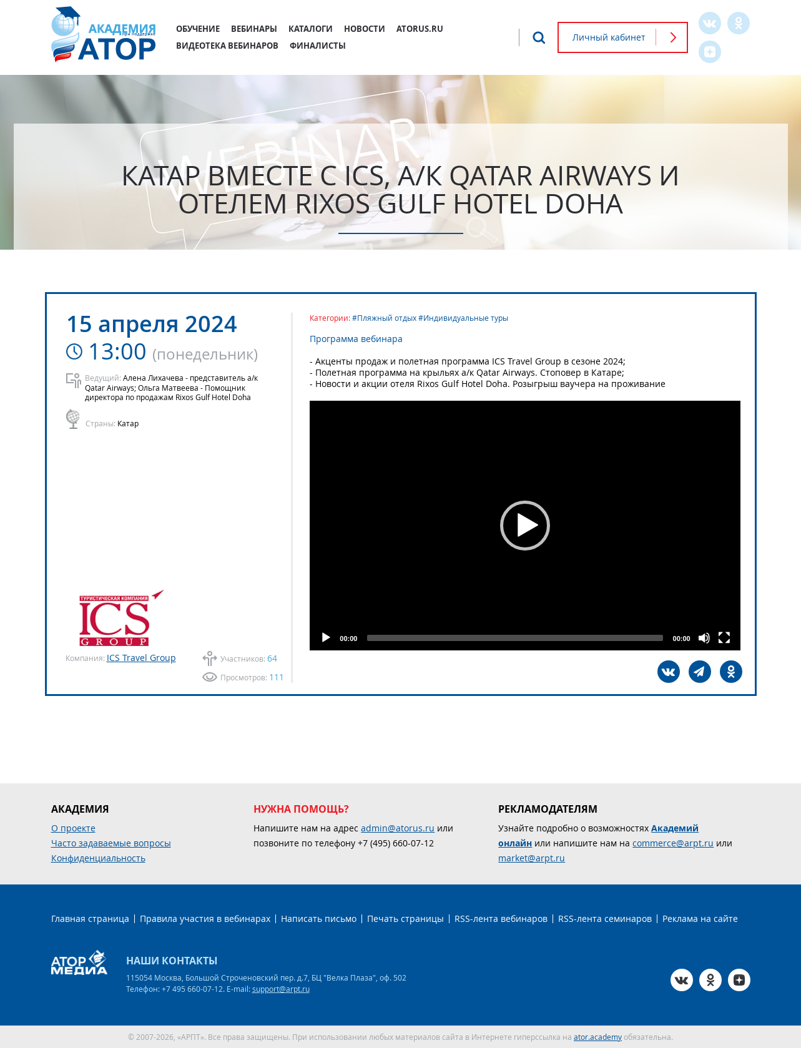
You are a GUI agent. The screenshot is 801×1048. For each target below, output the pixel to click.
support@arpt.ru (281, 989)
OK (738, 23)
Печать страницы (405, 918)
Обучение (198, 28)
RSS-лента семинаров (605, 918)
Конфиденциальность (98, 858)
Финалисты (318, 45)
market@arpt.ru (531, 858)
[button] (525, 526)
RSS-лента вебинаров (501, 918)
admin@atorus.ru (398, 828)
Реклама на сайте (700, 918)
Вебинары (254, 28)
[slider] (514, 638)
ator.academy (598, 1037)
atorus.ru (419, 28)
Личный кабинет (609, 37)
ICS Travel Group (141, 658)
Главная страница (90, 918)
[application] (525, 525)
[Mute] (704, 638)
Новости (364, 28)
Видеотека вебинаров (227, 45)
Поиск (539, 37)
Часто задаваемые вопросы (111, 843)
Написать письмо (318, 918)
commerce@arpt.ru (673, 843)
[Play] (326, 638)
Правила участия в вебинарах (205, 918)
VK (710, 23)
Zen (710, 52)
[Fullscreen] (724, 638)
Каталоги (310, 28)
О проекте (73, 828)
